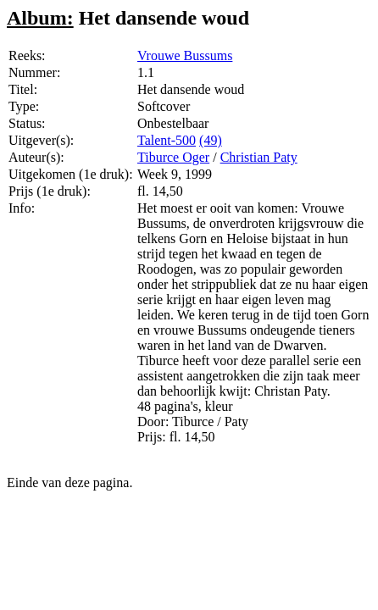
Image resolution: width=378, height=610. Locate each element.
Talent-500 (166, 140)
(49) (210, 140)
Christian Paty (258, 157)
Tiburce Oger (173, 157)
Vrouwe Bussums (184, 55)
